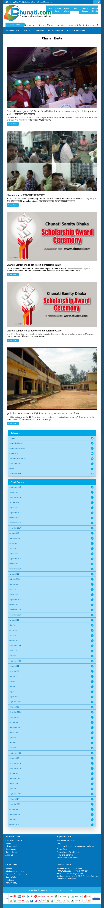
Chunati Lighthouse (16, 443)
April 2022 (13, 681)
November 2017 (15, 523)
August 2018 (13, 554)
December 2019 (15, 615)
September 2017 (15, 513)
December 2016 (15, 497)
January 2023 (14, 722)
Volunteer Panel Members (16, 874)
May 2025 (12, 819)
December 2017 (15, 528)
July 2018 (12, 548)
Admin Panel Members (15, 871)
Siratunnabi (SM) (12, 30)
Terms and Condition (65, 855)
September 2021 (15, 661)
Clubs (59, 843)
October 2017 (14, 518)
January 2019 (14, 574)
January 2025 (14, 809)
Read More (12, 124)
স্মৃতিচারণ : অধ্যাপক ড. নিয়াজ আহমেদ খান (52, 25)
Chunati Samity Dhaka (17, 448)
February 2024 (14, 779)
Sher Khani (36, 37)
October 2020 (14, 640)
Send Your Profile (52, 37)
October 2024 (14, 799)
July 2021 (12, 656)
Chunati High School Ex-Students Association (75, 846)
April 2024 (13, 789)
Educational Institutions (17, 458)
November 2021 (15, 671)
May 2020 (12, 625)
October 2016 (14, 492)
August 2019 (13, 594)
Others (11, 469)
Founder (9, 868)
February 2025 (14, 814)
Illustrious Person (55, 30)
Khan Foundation (15, 464)
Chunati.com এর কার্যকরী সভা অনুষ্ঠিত (26, 195)
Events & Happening (76, 30)
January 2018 (14, 533)
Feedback (9, 880)
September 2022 (15, 702)
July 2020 (12, 635)
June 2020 (13, 630)
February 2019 (14, 579)
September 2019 (15, 600)
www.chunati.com (51, 890)
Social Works (11, 877)
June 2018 (13, 543)
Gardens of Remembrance (16, 37)
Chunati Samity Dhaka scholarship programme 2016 (34, 264)
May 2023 (12, 743)
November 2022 (15, 712)
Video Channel (85, 37)
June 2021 (13, 651)
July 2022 (12, 692)
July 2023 (12, 748)
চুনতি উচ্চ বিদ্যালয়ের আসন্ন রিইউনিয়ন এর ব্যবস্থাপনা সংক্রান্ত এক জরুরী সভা (43, 413)
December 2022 (15, 717)
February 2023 (14, 727)
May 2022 (12, 686)
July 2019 (12, 589)
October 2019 (14, 605)
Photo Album (69, 37)
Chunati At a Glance (14, 840)
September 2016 (15, 487)
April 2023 (13, 738)
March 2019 (13, 584)
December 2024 (15, 804)
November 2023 (15, 763)
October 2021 (14, 666)
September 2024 (15, 794)
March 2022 (13, 676)
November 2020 (15, 646)
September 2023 (15, 753)
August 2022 (13, 697)
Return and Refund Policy (67, 858)
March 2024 (13, 784)
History (26, 30)
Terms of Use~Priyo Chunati (68, 852)
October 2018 (14, 564)
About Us (9, 855)
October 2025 (14, 825)
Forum (8, 843)
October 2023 (14, 758)
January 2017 (14, 502)
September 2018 (15, 559)
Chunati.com (13, 453)
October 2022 (14, 707)
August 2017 (13, 507)
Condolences (11, 849)
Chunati (12, 438)
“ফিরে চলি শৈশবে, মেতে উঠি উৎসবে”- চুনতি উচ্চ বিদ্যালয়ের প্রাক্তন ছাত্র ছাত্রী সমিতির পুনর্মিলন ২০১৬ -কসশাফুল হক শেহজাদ (51, 113)
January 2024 (14, 773)
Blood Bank (39, 30)
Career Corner (11, 852)
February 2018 (14, 538)
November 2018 (15, 569)
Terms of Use (62, 849)
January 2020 (14, 620)
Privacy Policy (11, 883)
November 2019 (15, 610)
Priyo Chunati (11, 846)
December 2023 (15, 768)
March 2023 (13, 732)
